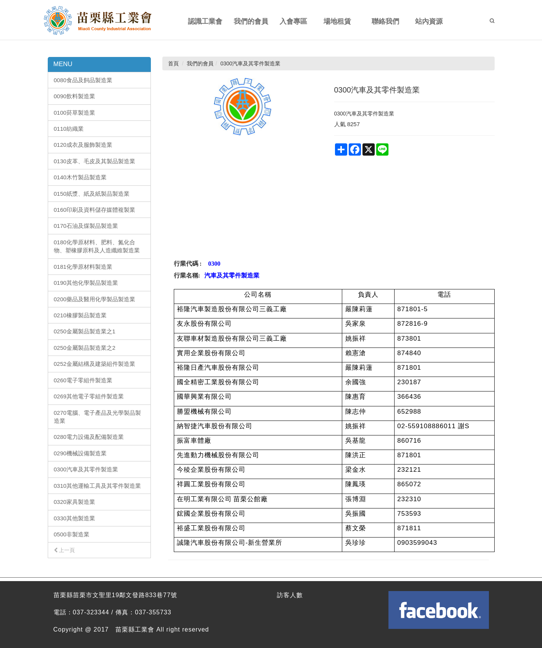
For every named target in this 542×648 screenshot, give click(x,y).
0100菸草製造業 (74, 112)
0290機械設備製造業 (80, 453)
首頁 (173, 63)
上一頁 (64, 550)
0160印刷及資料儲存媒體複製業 (94, 209)
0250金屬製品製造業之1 (85, 331)
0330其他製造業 (74, 518)
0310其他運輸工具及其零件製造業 (97, 485)
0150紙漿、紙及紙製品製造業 (91, 193)
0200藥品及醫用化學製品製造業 (94, 299)
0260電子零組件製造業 (83, 380)
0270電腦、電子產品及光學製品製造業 (97, 416)
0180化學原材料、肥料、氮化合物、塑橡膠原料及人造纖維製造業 (97, 246)
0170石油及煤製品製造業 (86, 225)
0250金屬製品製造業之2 (85, 347)
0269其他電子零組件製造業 (89, 396)
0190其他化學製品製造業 (86, 282)
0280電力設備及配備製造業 (89, 437)
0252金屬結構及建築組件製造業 (94, 364)
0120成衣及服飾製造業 (83, 144)
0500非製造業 (71, 534)
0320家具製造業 (74, 502)
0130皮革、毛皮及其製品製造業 (94, 161)
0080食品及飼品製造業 (83, 80)
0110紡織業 (69, 128)
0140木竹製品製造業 (80, 177)
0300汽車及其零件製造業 (86, 469)
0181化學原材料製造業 (83, 266)
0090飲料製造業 (74, 96)
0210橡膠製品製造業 (80, 315)
